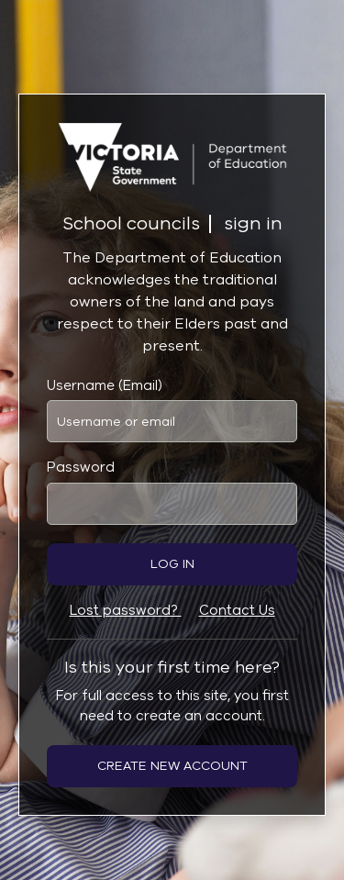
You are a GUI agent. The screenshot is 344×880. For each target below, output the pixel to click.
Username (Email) (104, 385)
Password (81, 467)
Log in (172, 564)
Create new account (172, 765)
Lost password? (126, 610)
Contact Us (237, 610)
